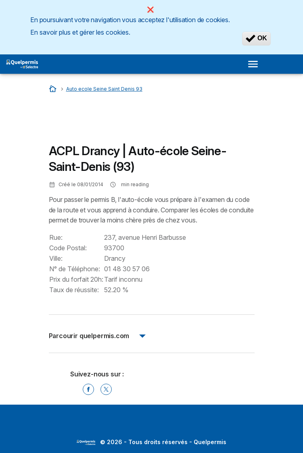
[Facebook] (88, 389)
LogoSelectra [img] (86, 442)
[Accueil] (53, 89)
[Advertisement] (113, 120)
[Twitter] (106, 389)
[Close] (150, 9)
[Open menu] (255, 64)
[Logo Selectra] (22, 64)
